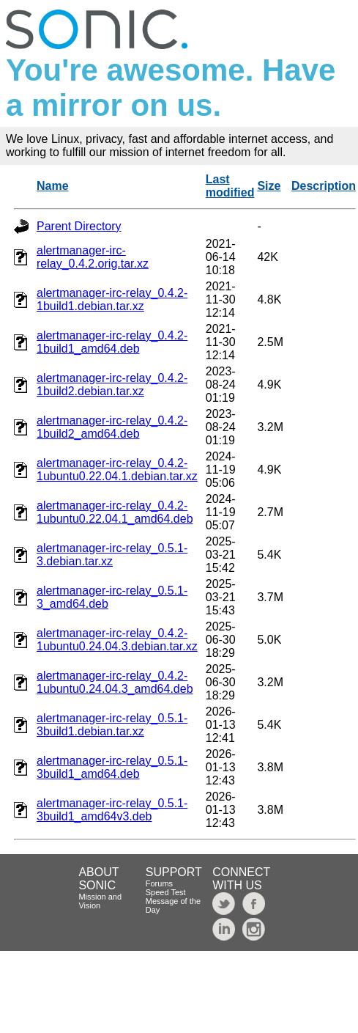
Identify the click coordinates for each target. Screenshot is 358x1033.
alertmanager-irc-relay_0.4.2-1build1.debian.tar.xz (112, 299)
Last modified (230, 186)
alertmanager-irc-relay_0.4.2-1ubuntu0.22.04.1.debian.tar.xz (117, 469)
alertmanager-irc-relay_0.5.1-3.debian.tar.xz (112, 554)
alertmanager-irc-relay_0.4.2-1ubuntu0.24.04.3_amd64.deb (115, 682)
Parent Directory (79, 226)
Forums (159, 883)
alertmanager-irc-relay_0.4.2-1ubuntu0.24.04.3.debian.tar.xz (117, 639)
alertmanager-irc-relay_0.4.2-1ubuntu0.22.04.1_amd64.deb (115, 512)
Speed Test (166, 892)
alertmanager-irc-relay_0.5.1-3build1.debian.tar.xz (112, 725)
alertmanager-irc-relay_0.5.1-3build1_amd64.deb (112, 767)
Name (53, 186)
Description (323, 186)
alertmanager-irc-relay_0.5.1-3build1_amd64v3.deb (112, 810)
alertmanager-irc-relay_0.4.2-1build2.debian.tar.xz (112, 384)
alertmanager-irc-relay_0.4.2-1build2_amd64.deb (112, 427)
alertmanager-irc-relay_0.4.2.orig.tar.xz (93, 257)
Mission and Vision (100, 901)
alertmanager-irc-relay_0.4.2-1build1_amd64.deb (112, 342)
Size (268, 186)
